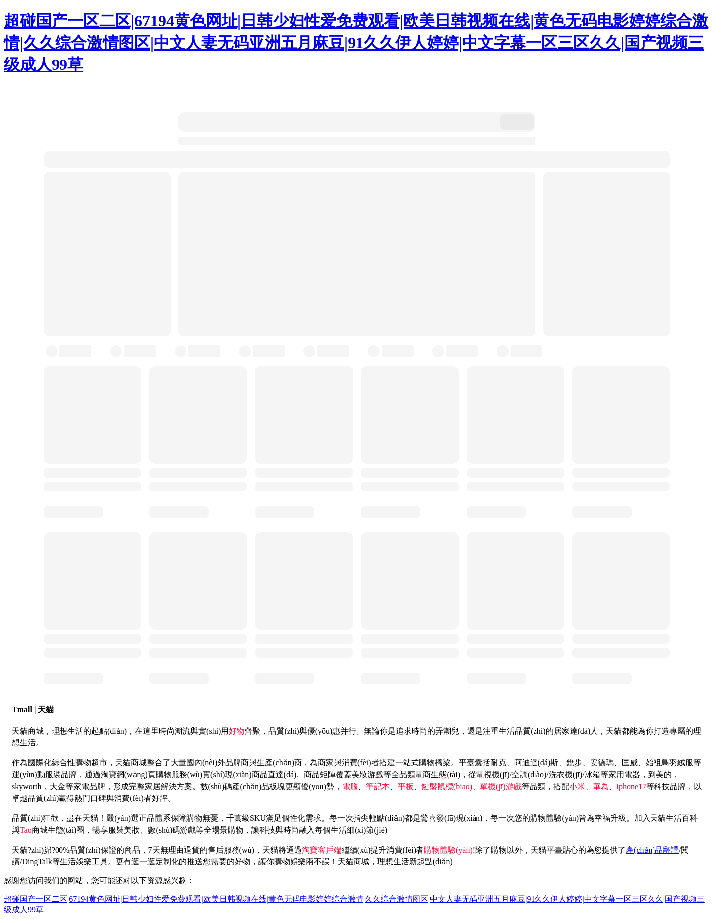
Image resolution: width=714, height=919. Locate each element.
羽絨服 (681, 762)
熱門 (82, 798)
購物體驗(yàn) (448, 850)
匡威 (630, 762)
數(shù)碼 (164, 830)
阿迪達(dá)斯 (536, 762)
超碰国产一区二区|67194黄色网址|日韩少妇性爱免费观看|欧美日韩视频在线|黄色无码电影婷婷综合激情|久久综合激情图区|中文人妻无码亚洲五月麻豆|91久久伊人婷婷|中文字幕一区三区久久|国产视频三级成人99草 (356, 42)
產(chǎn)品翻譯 (652, 850)
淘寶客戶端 (322, 850)
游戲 (375, 774)
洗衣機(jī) (566, 774)
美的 (664, 774)
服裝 (53, 774)
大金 (57, 786)
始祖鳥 (657, 762)
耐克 (498, 762)
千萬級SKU (246, 818)
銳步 (574, 762)
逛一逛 (143, 862)
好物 (236, 731)
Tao (26, 830)
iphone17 (632, 786)
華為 (601, 786)
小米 (577, 786)
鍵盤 (429, 786)
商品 (132, 850)
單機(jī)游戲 (501, 786)
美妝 (359, 774)
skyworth (27, 786)
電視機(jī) (493, 774)
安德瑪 (602, 762)
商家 (326, 762)
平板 (406, 786)
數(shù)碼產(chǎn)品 (235, 786)
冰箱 (592, 774)
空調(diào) (529, 774)
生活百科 (682, 818)
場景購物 (227, 830)
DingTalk (37, 862)
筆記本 (378, 786)
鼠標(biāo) (454, 786)
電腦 (350, 786)
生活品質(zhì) (522, 731)
